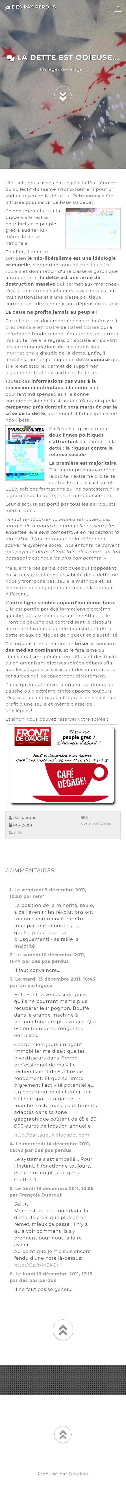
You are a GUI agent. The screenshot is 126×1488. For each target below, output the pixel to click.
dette (82, 359)
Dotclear (79, 1474)
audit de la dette (64, 353)
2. (12, 954)
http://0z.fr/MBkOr (36, 1265)
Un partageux (36, 985)
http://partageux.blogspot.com (51, 1135)
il (27, 251)
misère (80, 264)
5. (12, 1188)
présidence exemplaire (32, 327)
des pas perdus (30, 7)
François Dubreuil (41, 1195)
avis (15, 833)
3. (12, 979)
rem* (39, 896)
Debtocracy (86, 195)
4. (12, 1143)
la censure (103, 643)
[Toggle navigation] (118, 7)
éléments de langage (30, 587)
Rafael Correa (83, 327)
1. (11, 890)
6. (12, 1274)
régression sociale (87, 697)
